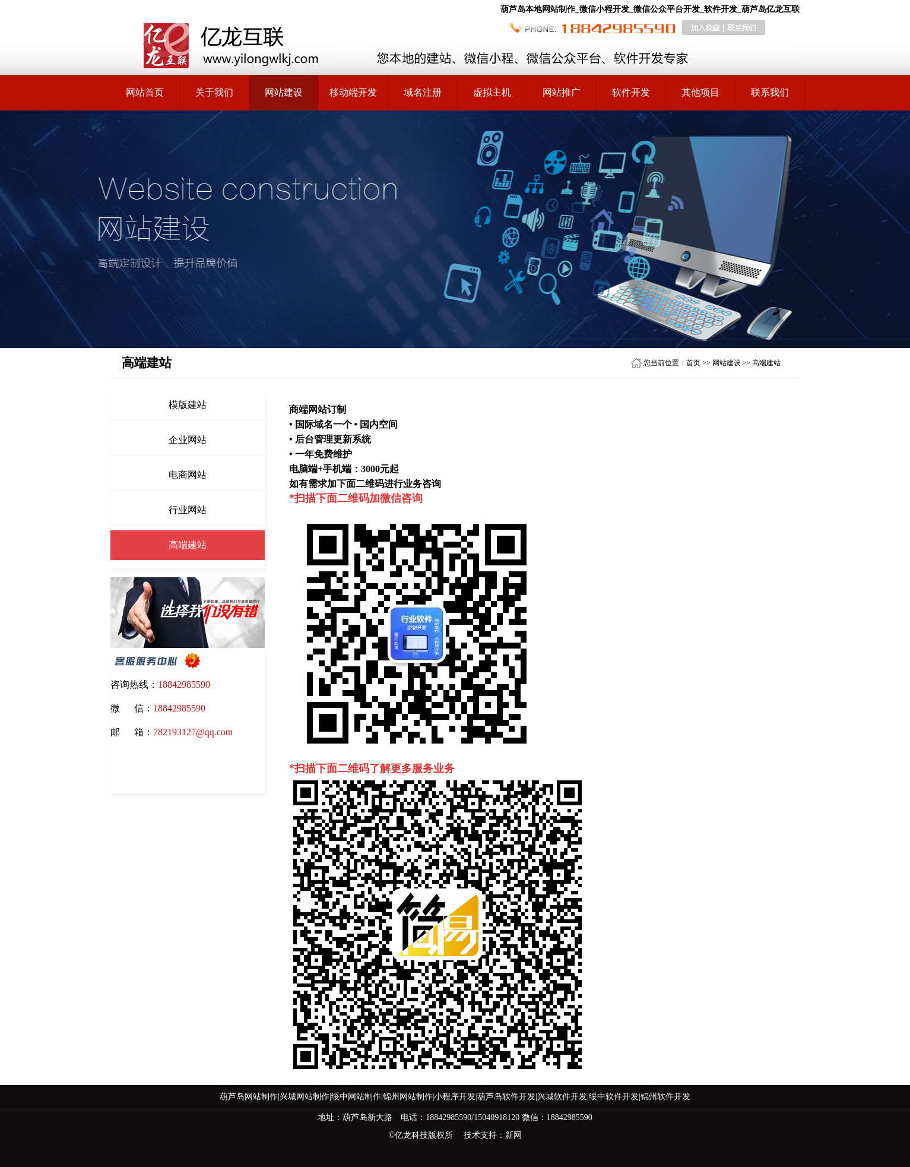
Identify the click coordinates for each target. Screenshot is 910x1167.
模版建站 (188, 405)
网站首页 (145, 92)
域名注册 (423, 92)
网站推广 (562, 92)
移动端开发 (353, 92)
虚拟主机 (492, 92)
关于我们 (214, 92)
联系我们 (770, 92)
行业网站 (188, 510)
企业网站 (188, 440)
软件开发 (631, 92)
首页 (693, 363)
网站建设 (726, 363)
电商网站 (188, 475)
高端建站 (766, 363)
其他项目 (700, 92)
